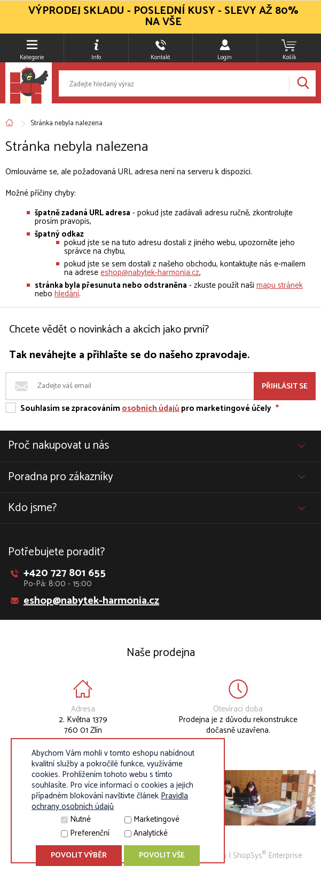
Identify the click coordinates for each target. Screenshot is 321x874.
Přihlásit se (285, 387)
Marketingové (156, 819)
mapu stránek (279, 285)
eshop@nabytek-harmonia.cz (149, 272)
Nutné (80, 819)
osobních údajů (150, 408)
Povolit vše (162, 855)
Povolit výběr (79, 855)
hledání (66, 294)
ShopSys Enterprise (267, 855)
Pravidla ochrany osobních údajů (110, 801)
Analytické (151, 833)
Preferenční (89, 833)
